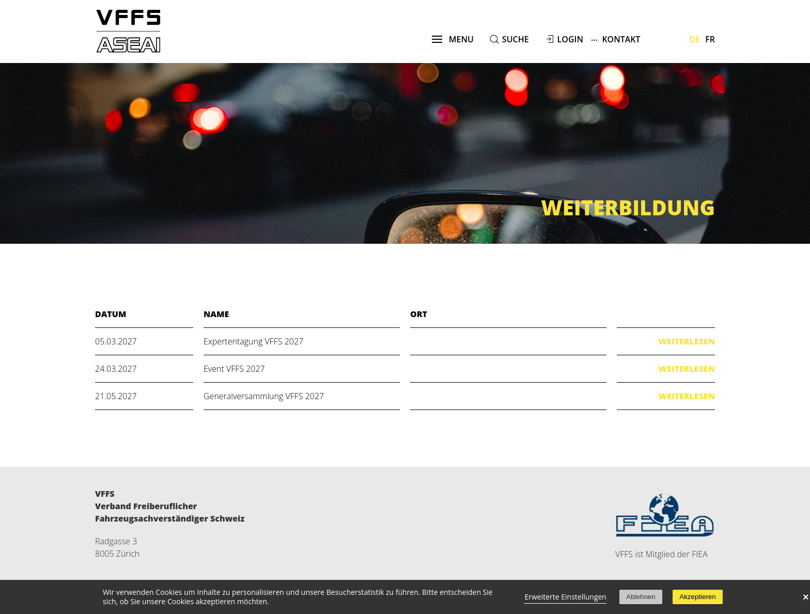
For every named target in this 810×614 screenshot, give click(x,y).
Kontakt (616, 39)
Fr (710, 39)
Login (570, 39)
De (695, 39)
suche (515, 39)
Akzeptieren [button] (697, 597)
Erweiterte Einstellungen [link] (565, 597)
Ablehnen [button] (640, 597)
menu (453, 39)
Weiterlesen (687, 341)
